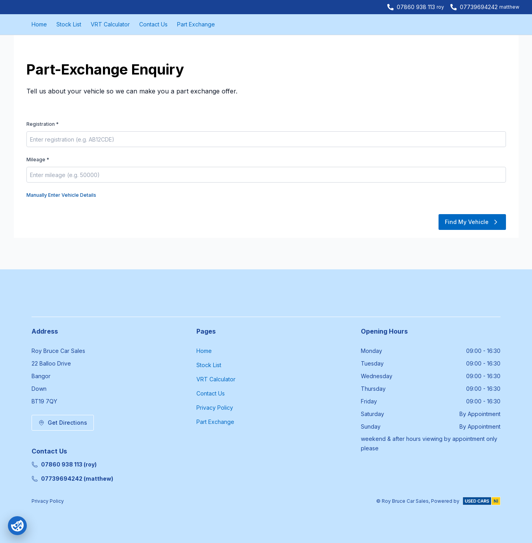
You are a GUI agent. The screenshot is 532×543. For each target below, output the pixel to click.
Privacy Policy (214, 407)
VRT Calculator (110, 24)
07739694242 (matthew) (72, 478)
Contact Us (153, 24)
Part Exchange (196, 24)
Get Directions (62, 422)
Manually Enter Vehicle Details (61, 195)
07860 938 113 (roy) (64, 464)
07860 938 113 (416, 7)
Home (39, 24)
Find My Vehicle (472, 222)
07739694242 (479, 7)
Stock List (68, 24)
